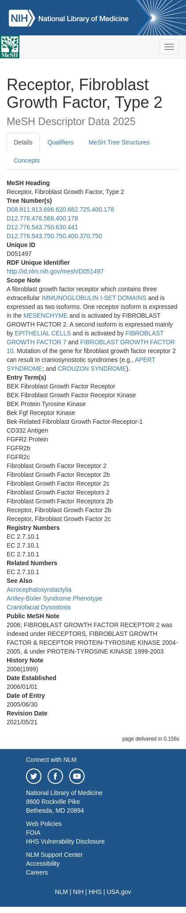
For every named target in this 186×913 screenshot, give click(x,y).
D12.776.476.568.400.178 (42, 218)
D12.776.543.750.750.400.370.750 (54, 236)
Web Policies (44, 823)
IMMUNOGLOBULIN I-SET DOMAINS (93, 297)
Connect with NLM (51, 759)
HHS (95, 891)
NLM (61, 891)
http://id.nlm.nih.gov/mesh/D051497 (55, 271)
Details (23, 142)
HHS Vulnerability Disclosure (65, 841)
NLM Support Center (54, 854)
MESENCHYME (45, 315)
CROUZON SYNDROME (92, 368)
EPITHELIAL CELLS (43, 333)
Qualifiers (61, 142)
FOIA (33, 832)
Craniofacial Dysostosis (39, 607)
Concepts (27, 160)
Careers (37, 872)
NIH (78, 891)
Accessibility (43, 863)
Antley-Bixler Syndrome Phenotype (54, 598)
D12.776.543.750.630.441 (42, 227)
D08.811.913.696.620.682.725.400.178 (60, 209)
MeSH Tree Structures (119, 142)
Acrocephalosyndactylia (39, 589)
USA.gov (119, 891)
